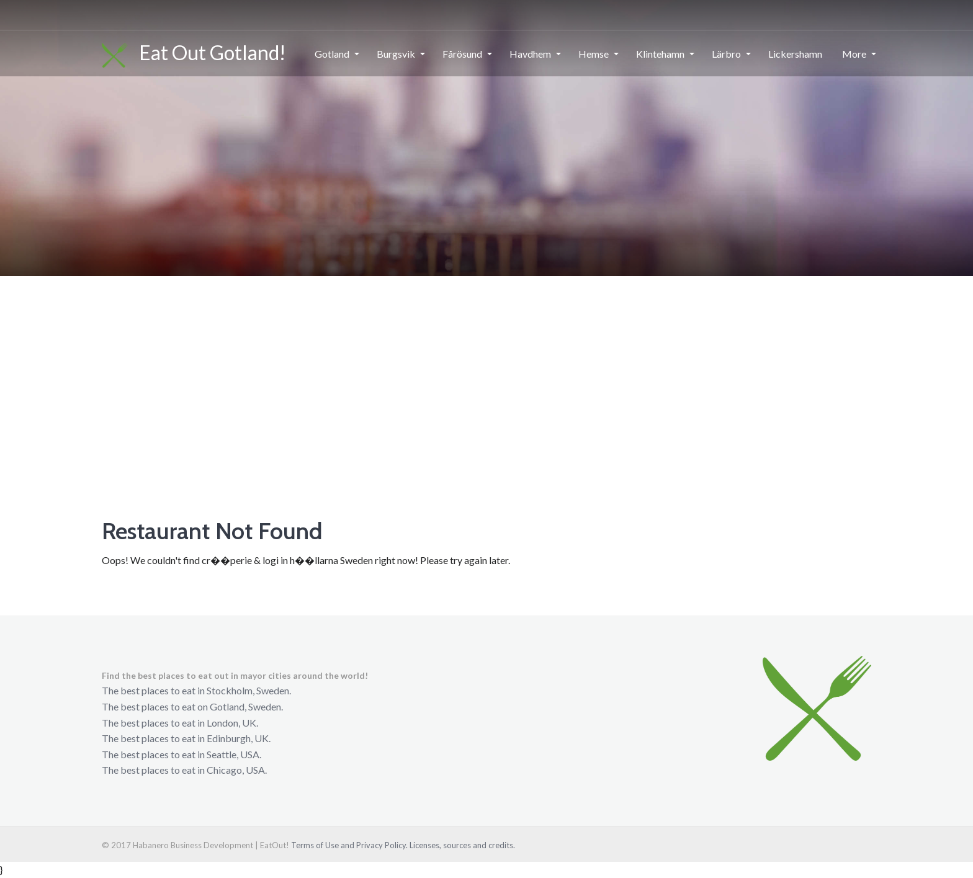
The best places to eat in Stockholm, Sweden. (196, 690)
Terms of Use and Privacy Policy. (349, 845)
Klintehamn (660, 54)
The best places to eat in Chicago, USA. (184, 770)
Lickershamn (795, 54)
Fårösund (462, 54)
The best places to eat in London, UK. (180, 722)
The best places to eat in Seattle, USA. (181, 754)
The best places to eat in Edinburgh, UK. (186, 738)
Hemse (593, 54)
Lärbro (726, 54)
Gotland (332, 54)
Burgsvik (396, 54)
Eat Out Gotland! (194, 54)
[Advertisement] (486, 369)
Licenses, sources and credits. (462, 845)
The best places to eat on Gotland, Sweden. (192, 706)
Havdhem (530, 54)
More (854, 54)
